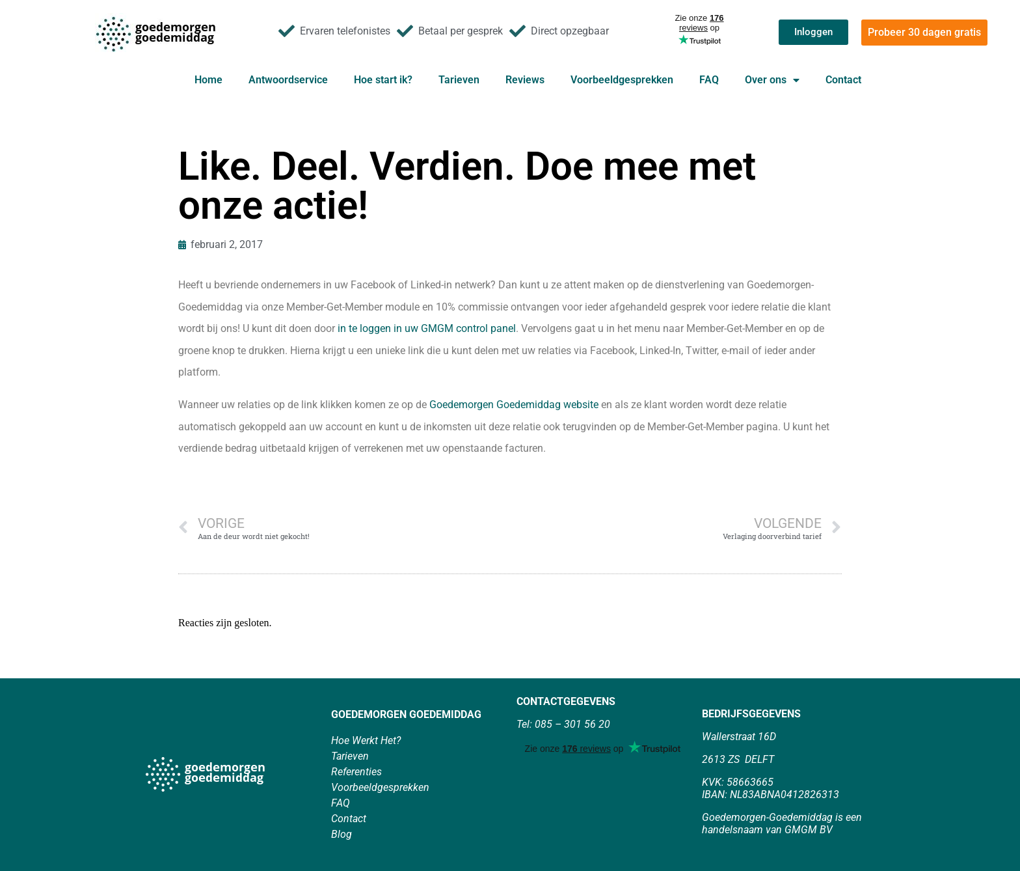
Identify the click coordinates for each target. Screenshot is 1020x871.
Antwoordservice (288, 80)
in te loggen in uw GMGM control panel (427, 328)
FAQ (709, 80)
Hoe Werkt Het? (366, 740)
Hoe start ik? (383, 80)
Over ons (772, 80)
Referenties (356, 772)
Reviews (524, 80)
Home (208, 80)
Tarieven (458, 80)
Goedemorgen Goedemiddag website (513, 404)
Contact (843, 80)
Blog (341, 834)
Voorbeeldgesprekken (621, 80)
